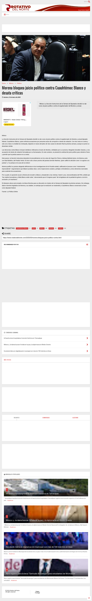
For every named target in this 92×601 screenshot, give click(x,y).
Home (4, 83)
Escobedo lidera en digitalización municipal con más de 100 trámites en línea (39, 547)
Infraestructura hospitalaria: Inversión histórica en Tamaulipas (32, 493)
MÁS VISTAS (7, 360)
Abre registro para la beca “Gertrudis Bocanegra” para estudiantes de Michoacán (40, 573)
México (11, 83)
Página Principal (37, 592)
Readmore (10, 500)
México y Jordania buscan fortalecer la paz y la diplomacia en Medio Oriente (39, 520)
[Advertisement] (46, 210)
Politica (19, 83)
